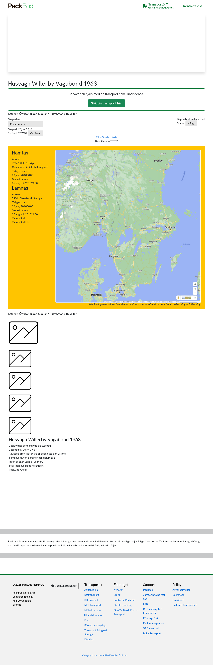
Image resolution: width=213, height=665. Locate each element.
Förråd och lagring (94, 625)
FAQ (145, 604)
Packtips (148, 590)
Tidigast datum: (21, 171)
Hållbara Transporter (184, 605)
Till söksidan (103, 137)
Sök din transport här (106, 103)
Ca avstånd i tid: (21, 222)
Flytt (86, 620)
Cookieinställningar (63, 586)
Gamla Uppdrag (123, 605)
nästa (114, 137)
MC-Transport (92, 605)
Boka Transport (152, 633)
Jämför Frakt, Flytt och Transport (127, 612)
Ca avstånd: (19, 218)
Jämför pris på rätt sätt (154, 597)
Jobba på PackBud (124, 600)
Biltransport (91, 600)
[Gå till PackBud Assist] (158, 6)
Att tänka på (91, 590)
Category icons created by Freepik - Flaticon (104, 655)
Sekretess (178, 595)
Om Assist (178, 600)
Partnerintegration (153, 623)
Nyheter (118, 590)
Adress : (17, 159)
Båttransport (91, 595)
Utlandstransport (94, 615)
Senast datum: (20, 179)
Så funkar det (151, 628)
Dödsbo (88, 639)
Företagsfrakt (151, 618)
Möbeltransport (93, 610)
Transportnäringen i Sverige (95, 632)
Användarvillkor (181, 590)
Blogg (117, 595)
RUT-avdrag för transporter (152, 611)
